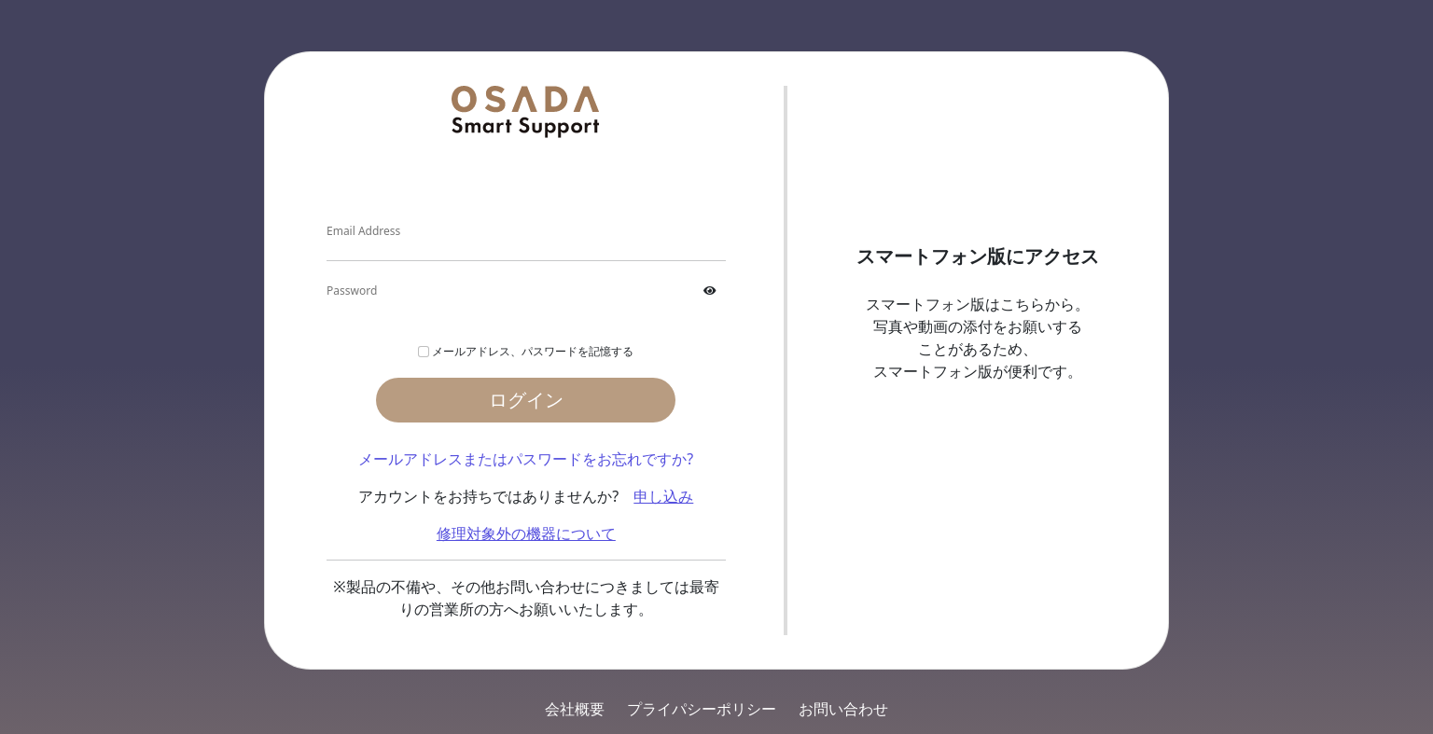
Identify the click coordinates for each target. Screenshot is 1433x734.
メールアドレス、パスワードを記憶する (532, 351)
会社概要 (575, 709)
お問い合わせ (843, 709)
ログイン (526, 399)
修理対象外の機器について (526, 533)
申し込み (663, 496)
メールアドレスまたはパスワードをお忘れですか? (525, 459)
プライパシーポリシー (701, 709)
